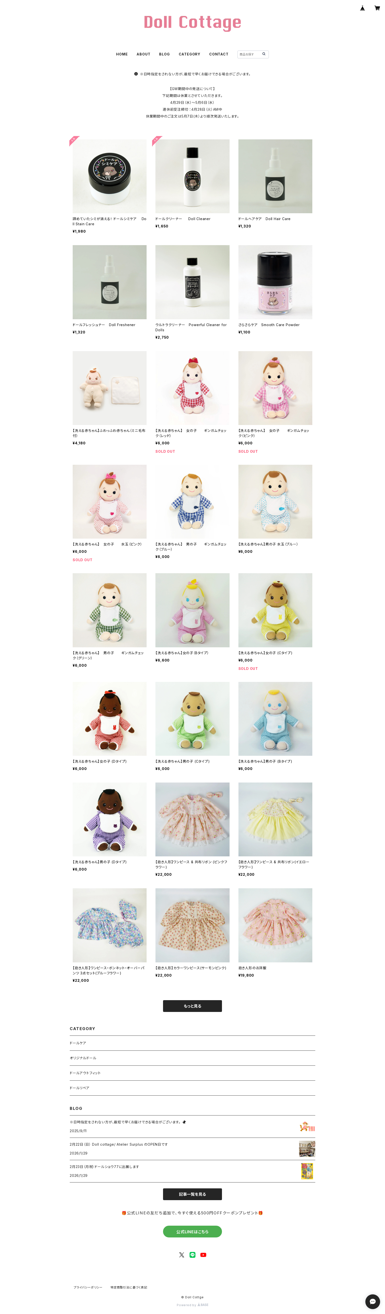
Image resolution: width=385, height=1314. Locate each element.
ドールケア (78, 1043)
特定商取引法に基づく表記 (128, 1287)
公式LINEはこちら (192, 1231)
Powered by (192, 1305)
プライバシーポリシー (88, 1287)
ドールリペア (80, 1088)
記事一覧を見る (192, 1194)
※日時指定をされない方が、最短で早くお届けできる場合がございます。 (192, 74)
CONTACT (219, 54)
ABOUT (143, 54)
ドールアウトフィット (85, 1073)
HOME (122, 54)
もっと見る (192, 1006)
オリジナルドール (83, 1058)
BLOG (164, 54)
